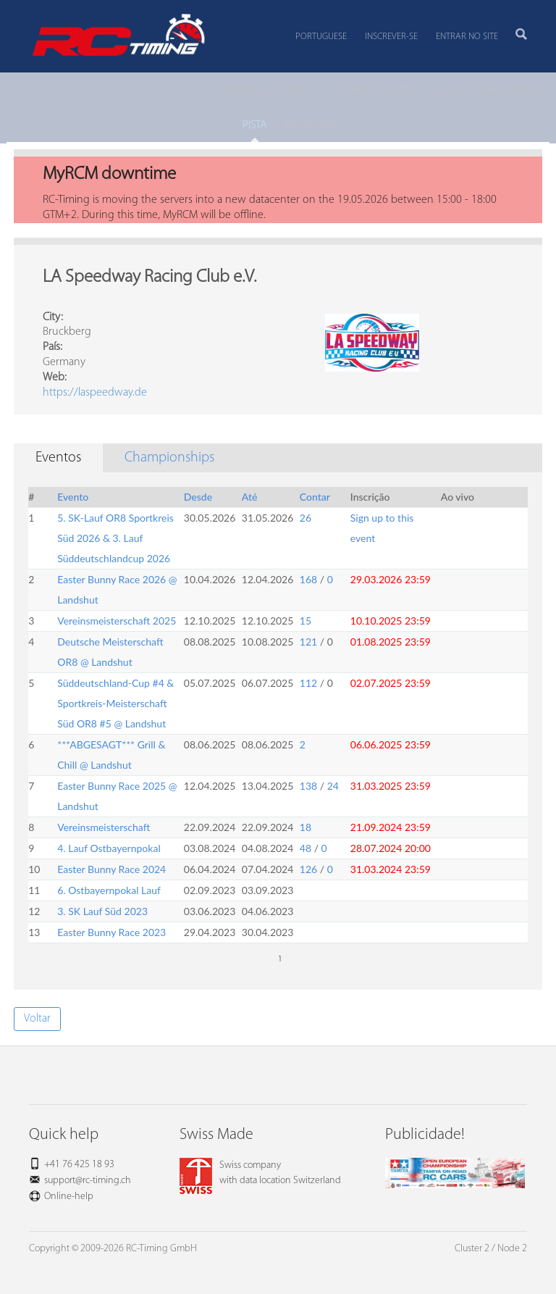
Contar (315, 497)
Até (250, 497)
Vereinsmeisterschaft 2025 (116, 620)
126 (308, 869)
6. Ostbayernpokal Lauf (109, 890)
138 (308, 786)
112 (308, 683)
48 (305, 848)
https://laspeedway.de (95, 392)
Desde (198, 497)
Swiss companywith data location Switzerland (260, 1173)
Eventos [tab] (58, 458)
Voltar (37, 1018)
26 (305, 518)
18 (305, 827)
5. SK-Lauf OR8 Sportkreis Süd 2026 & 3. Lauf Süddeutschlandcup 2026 (115, 538)
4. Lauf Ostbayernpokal (108, 848)
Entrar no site (467, 36)
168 (308, 579)
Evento (72, 497)
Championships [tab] (169, 458)
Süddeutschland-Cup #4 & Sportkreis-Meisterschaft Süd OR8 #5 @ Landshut (115, 703)
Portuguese (321, 36)
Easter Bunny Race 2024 (111, 869)
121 (308, 641)
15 (305, 620)
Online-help (68, 1196)
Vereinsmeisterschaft (103, 827)
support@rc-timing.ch (87, 1180)
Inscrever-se (391, 36)
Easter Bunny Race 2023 (111, 932)
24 (333, 786)
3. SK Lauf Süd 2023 (102, 911)
